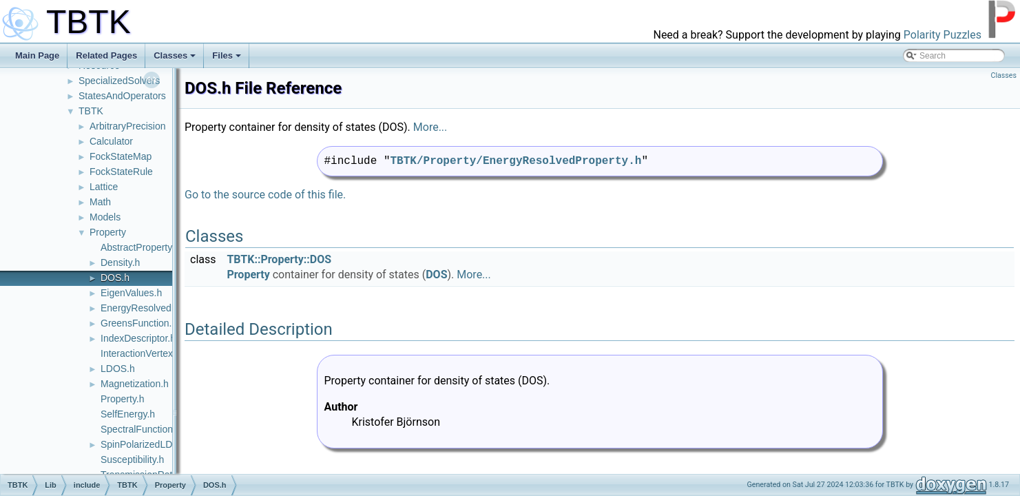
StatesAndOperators (122, 95)
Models (105, 217)
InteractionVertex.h (141, 353)
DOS (436, 274)
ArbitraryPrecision (127, 126)
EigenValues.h (131, 292)
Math (100, 201)
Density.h (120, 262)
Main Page (37, 55)
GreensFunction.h (139, 323)
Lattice (104, 186)
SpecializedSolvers (119, 80)
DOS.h (115, 277)
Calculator (111, 141)
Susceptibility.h (132, 459)
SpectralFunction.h (141, 429)
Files (226, 55)
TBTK (91, 110)
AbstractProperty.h (140, 247)
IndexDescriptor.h (138, 338)
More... (430, 127)
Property (108, 232)
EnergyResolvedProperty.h (158, 307)
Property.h (123, 398)
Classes (175, 55)
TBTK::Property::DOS (279, 259)
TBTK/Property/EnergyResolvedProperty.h (516, 161)
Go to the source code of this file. (265, 194)
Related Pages (106, 55)
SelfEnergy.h (128, 414)
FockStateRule (121, 171)
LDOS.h (118, 368)
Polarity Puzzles (942, 34)
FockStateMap (121, 156)
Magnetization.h (135, 383)
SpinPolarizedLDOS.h (147, 444)
